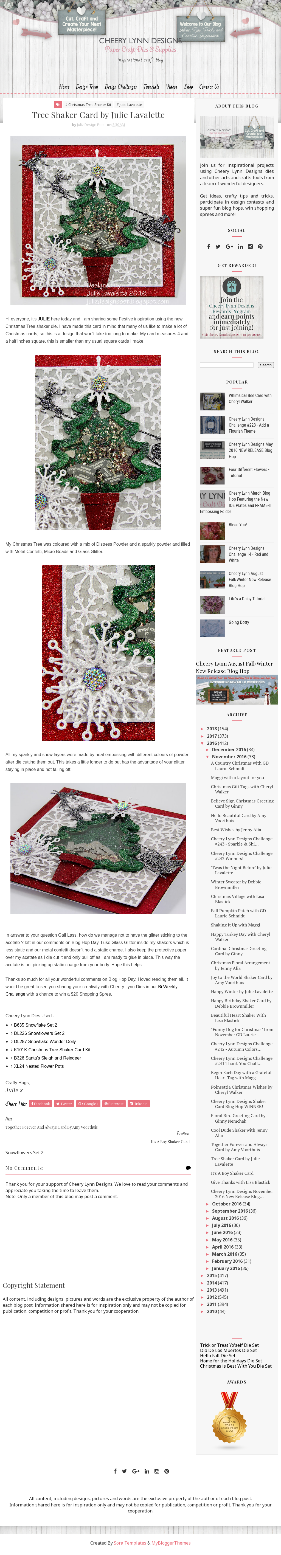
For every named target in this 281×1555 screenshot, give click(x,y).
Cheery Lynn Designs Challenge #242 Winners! (241, 858)
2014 (212, 1286)
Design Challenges (121, 89)
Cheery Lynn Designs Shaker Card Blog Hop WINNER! (238, 1106)
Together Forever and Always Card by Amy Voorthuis (239, 1150)
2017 (212, 739)
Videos (171, 89)
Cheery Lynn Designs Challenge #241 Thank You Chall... (241, 1063)
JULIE (44, 322)
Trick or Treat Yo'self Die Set (229, 1348)
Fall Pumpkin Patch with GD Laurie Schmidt (238, 916)
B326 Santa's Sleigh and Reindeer (47, 1061)
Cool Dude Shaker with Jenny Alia (239, 1135)
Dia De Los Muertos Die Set (228, 1353)
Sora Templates (130, 1546)
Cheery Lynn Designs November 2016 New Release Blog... (242, 1196)
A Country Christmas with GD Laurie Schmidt (240, 768)
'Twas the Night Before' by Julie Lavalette (241, 873)
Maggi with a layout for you (237, 780)
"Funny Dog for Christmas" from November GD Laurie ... (242, 1035)
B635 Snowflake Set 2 (35, 1028)
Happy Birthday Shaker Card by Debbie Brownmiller (241, 1006)
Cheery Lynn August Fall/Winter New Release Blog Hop (250, 582)
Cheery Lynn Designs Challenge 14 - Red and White (248, 557)
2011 (212, 1307)
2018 (212, 732)
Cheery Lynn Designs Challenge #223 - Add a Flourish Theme (249, 428)
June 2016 (223, 1235)
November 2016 (230, 760)
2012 (212, 1300)
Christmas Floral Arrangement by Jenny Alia (240, 968)
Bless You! (238, 527)
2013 (212, 1293)
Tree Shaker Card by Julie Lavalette (235, 1164)
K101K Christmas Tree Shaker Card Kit (52, 1052)
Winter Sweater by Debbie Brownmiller (236, 887)
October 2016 (227, 1207)
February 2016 (228, 1264)
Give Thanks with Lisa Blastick (240, 1185)
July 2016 (222, 1228)
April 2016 (223, 1250)
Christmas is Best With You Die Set (236, 1369)
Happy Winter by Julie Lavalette (242, 994)
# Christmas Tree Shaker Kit (85, 107)
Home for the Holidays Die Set (231, 1364)
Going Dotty (239, 625)
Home (64, 89)
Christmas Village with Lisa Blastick (237, 901)
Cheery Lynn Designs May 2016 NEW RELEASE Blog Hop (251, 453)
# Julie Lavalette (126, 107)
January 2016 (226, 1271)
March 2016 (225, 1257)
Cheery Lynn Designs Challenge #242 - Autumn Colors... (241, 1049)
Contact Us (209, 89)
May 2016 (223, 1243)
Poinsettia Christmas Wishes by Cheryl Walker (241, 1092)
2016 (212, 746)
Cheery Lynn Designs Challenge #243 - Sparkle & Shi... (241, 844)
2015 (212, 1278)
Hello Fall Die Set (217, 1359)
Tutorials (151, 89)
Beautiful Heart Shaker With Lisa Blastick (238, 1020)
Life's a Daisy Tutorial (247, 601)
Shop (188, 89)
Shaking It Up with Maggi (235, 928)
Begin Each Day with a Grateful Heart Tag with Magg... (241, 1078)
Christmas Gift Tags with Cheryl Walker (242, 792)
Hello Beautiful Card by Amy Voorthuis (238, 820)
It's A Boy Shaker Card (232, 1176)
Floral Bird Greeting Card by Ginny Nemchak (238, 1121)
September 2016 (230, 1214)
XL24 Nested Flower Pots (39, 1069)
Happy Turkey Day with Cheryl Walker (240, 939)
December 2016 (229, 753)
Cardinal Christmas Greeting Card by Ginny (239, 954)
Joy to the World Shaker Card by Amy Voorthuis (241, 982)
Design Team (87, 89)
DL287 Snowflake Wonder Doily (45, 1044)
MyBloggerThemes (171, 1546)
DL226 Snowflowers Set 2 (39, 1036)
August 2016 (226, 1221)
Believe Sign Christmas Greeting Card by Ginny (242, 806)
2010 (212, 1314)
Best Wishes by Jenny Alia (236, 833)
